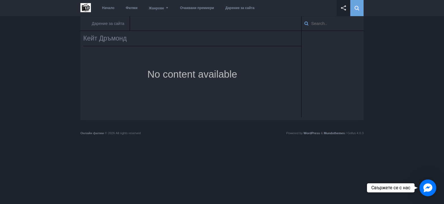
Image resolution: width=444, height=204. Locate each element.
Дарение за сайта (240, 8)
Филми (132, 8)
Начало (108, 8)
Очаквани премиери (197, 8)
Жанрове (156, 8)
